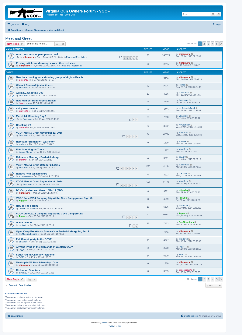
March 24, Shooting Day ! (31, 116)
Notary (22, 103)
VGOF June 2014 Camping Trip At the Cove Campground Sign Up (54, 198)
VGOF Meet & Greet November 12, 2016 (39, 132)
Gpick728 (23, 80)
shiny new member (27, 108)
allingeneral (28, 57)
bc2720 (182, 157)
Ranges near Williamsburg (31, 173)
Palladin (183, 198)
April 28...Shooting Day (29, 92)
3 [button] (208, 43)
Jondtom (23, 127)
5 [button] (217, 43)
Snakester (23, 87)
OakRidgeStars (186, 222)
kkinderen (183, 239)
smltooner (183, 205)
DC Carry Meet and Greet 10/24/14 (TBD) (40, 190)
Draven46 (23, 111)
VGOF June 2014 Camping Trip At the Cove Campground (49, 213)
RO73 (21, 257)
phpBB (104, 323)
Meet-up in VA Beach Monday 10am (37, 262)
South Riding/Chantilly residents (35, 254)
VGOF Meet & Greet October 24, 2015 (38, 165)
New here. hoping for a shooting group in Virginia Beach (49, 77)
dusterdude (184, 92)
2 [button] (204, 43)
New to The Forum (27, 205)
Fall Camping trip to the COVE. (34, 239)
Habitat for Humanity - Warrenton (35, 141)
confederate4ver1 (187, 108)
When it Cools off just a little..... (34, 85)
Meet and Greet (18, 38)
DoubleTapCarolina (28, 208)
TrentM (22, 160)
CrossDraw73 (185, 270)
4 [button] (212, 43)
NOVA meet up (24, 222)
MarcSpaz (183, 132)
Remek (182, 85)
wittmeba (183, 190)
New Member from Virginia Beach (36, 100)
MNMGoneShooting (28, 234)
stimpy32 (23, 273)
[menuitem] (25, 24)
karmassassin (25, 176)
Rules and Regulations (76, 57)
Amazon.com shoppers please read (37, 54)
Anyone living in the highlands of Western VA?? (44, 246)
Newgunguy (184, 125)
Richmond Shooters (28, 270)
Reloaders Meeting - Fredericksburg (37, 157)
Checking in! (23, 125)
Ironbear (23, 144)
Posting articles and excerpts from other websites (45, 63)
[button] (221, 43)
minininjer (23, 225)
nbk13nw (183, 173)
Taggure (23, 200)
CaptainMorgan (26, 152)
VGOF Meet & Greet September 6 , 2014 (39, 181)
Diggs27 (22, 249)
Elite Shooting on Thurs (30, 149)
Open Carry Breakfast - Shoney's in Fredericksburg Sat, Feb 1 (52, 231)
